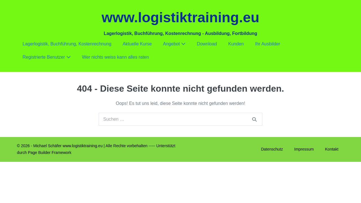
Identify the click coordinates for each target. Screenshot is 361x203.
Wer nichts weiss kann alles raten (115, 57)
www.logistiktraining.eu (180, 17)
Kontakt (331, 149)
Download (207, 43)
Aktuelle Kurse (137, 43)
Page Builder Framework (49, 152)
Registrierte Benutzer (47, 57)
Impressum (304, 149)
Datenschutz (272, 149)
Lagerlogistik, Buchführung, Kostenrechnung (67, 43)
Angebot (174, 43)
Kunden (236, 43)
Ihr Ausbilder (267, 43)
